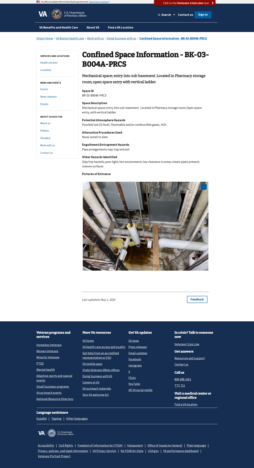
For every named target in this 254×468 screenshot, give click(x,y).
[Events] (57, 89)
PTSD (40, 363)
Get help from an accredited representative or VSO (100, 355)
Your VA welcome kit (95, 395)
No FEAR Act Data (132, 451)
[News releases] (57, 97)
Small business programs (52, 387)
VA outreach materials (96, 389)
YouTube (134, 384)
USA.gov (153, 451)
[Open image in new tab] (204, 187)
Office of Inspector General (164, 445)
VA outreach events (49, 393)
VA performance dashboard (181, 451)
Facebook (134, 359)
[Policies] (57, 130)
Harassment (135, 445)
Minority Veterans (47, 357)
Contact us (185, 15)
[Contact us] (57, 153)
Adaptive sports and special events (54, 378)
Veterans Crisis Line (186, 344)
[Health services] (57, 63)
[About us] (57, 123)
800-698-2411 (182, 379)
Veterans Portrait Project (54, 456)
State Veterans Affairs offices (101, 370)
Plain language (196, 445)
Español (41, 419)
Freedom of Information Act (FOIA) (100, 445)
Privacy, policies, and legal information (63, 451)
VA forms (88, 341)
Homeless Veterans (49, 345)
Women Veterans (47, 351)
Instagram (135, 365)
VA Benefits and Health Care (58, 27)
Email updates (137, 353)
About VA (93, 27)
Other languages (77, 419)
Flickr (132, 378)
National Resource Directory (54, 399)
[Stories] (57, 104)
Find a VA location (185, 404)
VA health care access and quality (103, 347)
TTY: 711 (179, 385)
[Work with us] (57, 145)
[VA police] (57, 138)
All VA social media (140, 390)
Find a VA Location (120, 27)
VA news (133, 341)
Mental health (45, 370)
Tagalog (56, 419)
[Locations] (57, 70)
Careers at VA (90, 382)
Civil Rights (66, 445)
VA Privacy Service (104, 451)
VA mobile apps (92, 364)
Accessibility (46, 445)
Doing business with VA (97, 376)
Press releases (137, 347)
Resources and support (189, 358)
